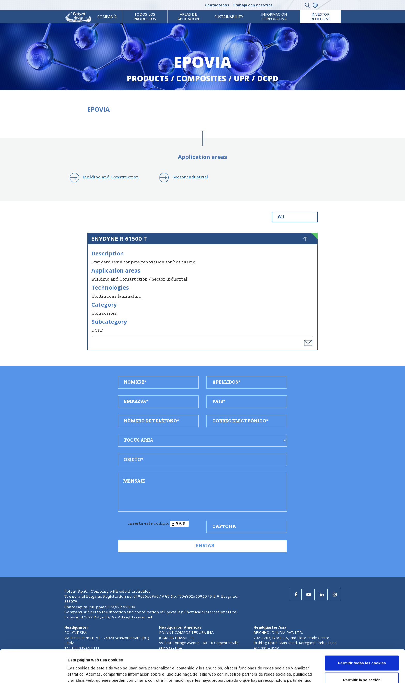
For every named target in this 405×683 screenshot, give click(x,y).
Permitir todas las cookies (362, 632)
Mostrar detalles (277, 673)
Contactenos (217, 5)
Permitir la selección (362, 649)
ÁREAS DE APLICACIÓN (188, 16)
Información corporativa (274, 16)
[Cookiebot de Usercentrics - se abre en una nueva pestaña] (33, 673)
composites (201, 78)
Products (148, 78)
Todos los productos (145, 16)
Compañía (107, 16)
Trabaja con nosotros (253, 5)
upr (242, 78)
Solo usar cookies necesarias (362, 666)
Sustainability (228, 16)
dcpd (267, 78)
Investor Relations (320, 16)
